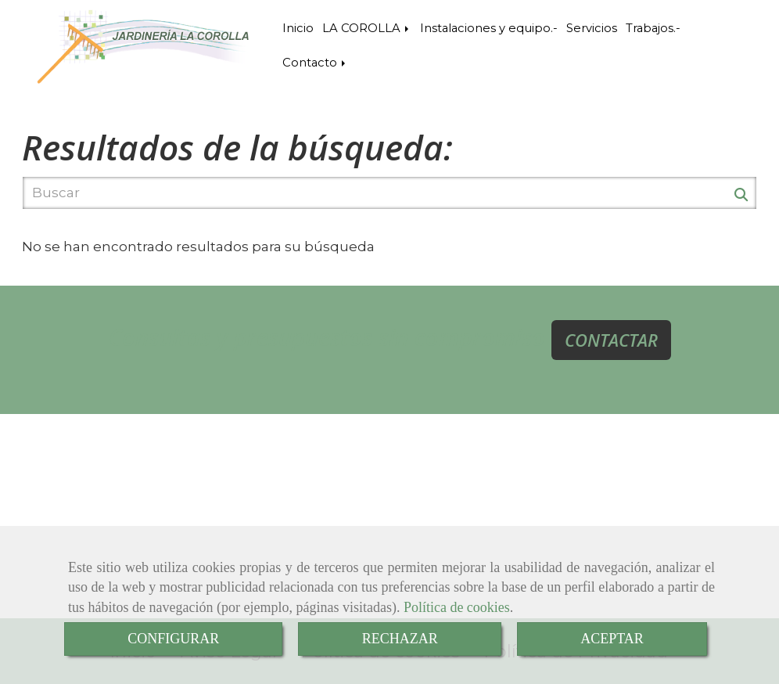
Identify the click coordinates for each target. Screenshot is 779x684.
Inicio (298, 28)
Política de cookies (457, 607)
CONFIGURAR (173, 638)
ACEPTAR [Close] (612, 638)
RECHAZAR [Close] (400, 638)
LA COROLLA (366, 28)
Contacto (315, 63)
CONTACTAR (611, 339)
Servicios (591, 28)
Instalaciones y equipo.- (489, 28)
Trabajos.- (653, 28)
